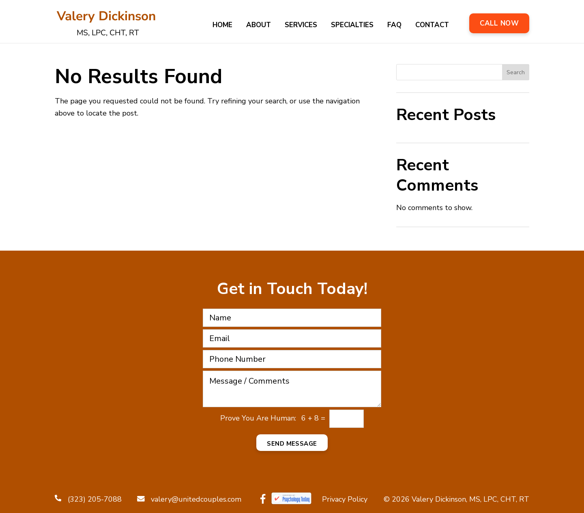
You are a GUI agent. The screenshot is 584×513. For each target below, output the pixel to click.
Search (516, 72)
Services (301, 26)
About (258, 26)
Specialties (352, 26)
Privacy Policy (344, 499)
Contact (432, 26)
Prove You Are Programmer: (258, 418)
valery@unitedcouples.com (189, 499)
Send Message (292, 444)
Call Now (499, 23)
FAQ (394, 26)
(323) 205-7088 (88, 499)
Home (222, 26)
